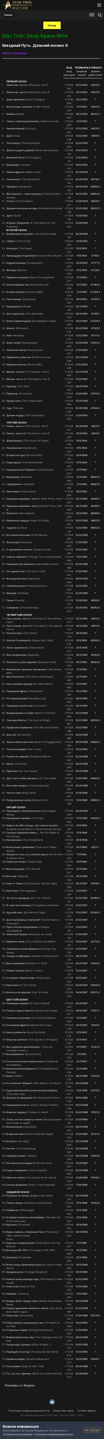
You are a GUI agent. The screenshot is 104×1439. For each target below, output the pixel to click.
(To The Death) (31, 778)
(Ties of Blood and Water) (31, 941)
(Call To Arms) (27, 992)
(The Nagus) (23, 157)
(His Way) (17, 1141)
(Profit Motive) (26, 534)
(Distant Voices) (28, 549)
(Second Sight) (24, 291)
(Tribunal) (14, 408)
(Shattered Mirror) (28, 756)
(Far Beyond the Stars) (33, 1097)
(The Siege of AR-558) (30, 1250)
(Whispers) (17, 328)
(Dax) (13, 135)
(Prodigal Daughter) (26, 1271)
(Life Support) (20, 513)
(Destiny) (16, 527)
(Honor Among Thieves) (32, 1104)
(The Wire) (17, 386)
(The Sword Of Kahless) (29, 676)
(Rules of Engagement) (33, 741)
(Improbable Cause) (32, 563)
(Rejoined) (22, 654)
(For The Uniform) (28, 897)
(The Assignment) (24, 839)
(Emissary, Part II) (27, 92)
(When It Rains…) (28, 1344)
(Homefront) (24, 691)
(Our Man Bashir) (29, 683)
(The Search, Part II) (27, 433)
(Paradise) (15, 335)
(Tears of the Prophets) (30, 1184)
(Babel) (15, 113)
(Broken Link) (26, 800)
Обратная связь (63, 1410)
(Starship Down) (31, 662)
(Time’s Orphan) (26, 1170)
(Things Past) (24, 861)
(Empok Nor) (28, 977)
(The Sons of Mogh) (28, 720)
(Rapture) (17, 876)
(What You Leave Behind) (34, 1373)
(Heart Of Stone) (27, 520)
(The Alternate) (24, 313)
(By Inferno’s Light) (25, 912)
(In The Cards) (21, 985)
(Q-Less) (20, 128)
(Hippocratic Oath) (29, 640)
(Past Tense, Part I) (34, 498)
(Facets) (15, 600)
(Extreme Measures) (27, 1358)
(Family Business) (26, 585)
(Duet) (13, 215)
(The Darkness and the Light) (31, 883)
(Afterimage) (20, 1210)
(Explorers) (23, 578)
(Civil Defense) (29, 469)
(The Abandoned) (24, 462)
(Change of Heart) (27, 1112)
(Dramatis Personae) (34, 208)
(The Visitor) (21, 633)
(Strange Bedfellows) (29, 1329)
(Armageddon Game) (31, 320)
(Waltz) (14, 1075)
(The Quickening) (27, 785)
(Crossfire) (26, 705)
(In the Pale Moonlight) (29, 1133)
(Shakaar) (17, 593)
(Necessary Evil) (27, 284)
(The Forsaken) (19, 201)
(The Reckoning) (21, 1148)
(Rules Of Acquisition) (30, 277)
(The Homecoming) (31, 233)
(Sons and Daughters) (31, 1017)
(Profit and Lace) (29, 1162)
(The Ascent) (23, 868)
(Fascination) (21, 491)
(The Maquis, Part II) (28, 378)
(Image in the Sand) (29, 1195)
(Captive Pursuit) (32, 121)
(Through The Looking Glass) (33, 556)
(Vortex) (18, 164)
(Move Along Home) (32, 150)
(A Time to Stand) (27, 1003)
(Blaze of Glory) (24, 970)
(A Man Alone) (27, 106)
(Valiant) (21, 1155)
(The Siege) (19, 248)
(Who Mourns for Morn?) (34, 1083)
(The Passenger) (23, 142)
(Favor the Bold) (25, 1032)
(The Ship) (24, 818)
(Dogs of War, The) (25, 1366)
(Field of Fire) (20, 1286)
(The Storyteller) (23, 179)
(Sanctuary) (21, 299)
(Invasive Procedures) (34, 255)
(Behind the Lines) (29, 1025)
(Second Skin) (24, 455)
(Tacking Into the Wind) (32, 1351)
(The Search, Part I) (27, 426)
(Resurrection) (23, 1054)
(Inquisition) (21, 1126)
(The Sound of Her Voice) (31, 1177)
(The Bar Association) (32, 727)
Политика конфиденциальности (28, 1410)
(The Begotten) (21, 890)
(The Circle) (18, 241)
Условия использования (17, 1434)
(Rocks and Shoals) (31, 1010)
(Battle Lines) (23, 171)
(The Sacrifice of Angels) (31, 1039)
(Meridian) (19, 476)
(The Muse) (16, 763)
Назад (52, 25)
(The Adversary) (22, 607)
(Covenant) (18, 1257)
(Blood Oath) (24, 364)
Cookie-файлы (86, 1410)
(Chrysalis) (18, 1224)
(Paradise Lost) (26, 698)
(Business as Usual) (29, 934)
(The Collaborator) (24, 400)
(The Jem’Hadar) (25, 415)
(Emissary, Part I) (27, 84)
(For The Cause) (21, 770)
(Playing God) (24, 349)
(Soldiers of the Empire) (32, 955)
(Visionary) (19, 542)
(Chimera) (17, 1293)
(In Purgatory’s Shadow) (32, 905)
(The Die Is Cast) (25, 571)
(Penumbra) (19, 1315)
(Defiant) (20, 484)
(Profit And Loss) (28, 357)
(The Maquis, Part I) (27, 371)
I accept (92, 1430)
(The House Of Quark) (27, 440)
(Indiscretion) (25, 647)
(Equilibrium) (21, 447)
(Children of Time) (26, 963)
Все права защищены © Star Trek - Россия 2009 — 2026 (52, 1415)
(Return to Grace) (30, 712)
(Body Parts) (21, 792)
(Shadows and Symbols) (29, 1202)
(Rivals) (18, 306)
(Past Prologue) (25, 99)
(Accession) (18, 734)
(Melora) (16, 270)
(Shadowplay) (21, 342)
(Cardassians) (24, 262)
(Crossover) (19, 393)
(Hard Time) (23, 749)
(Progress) (18, 186)
